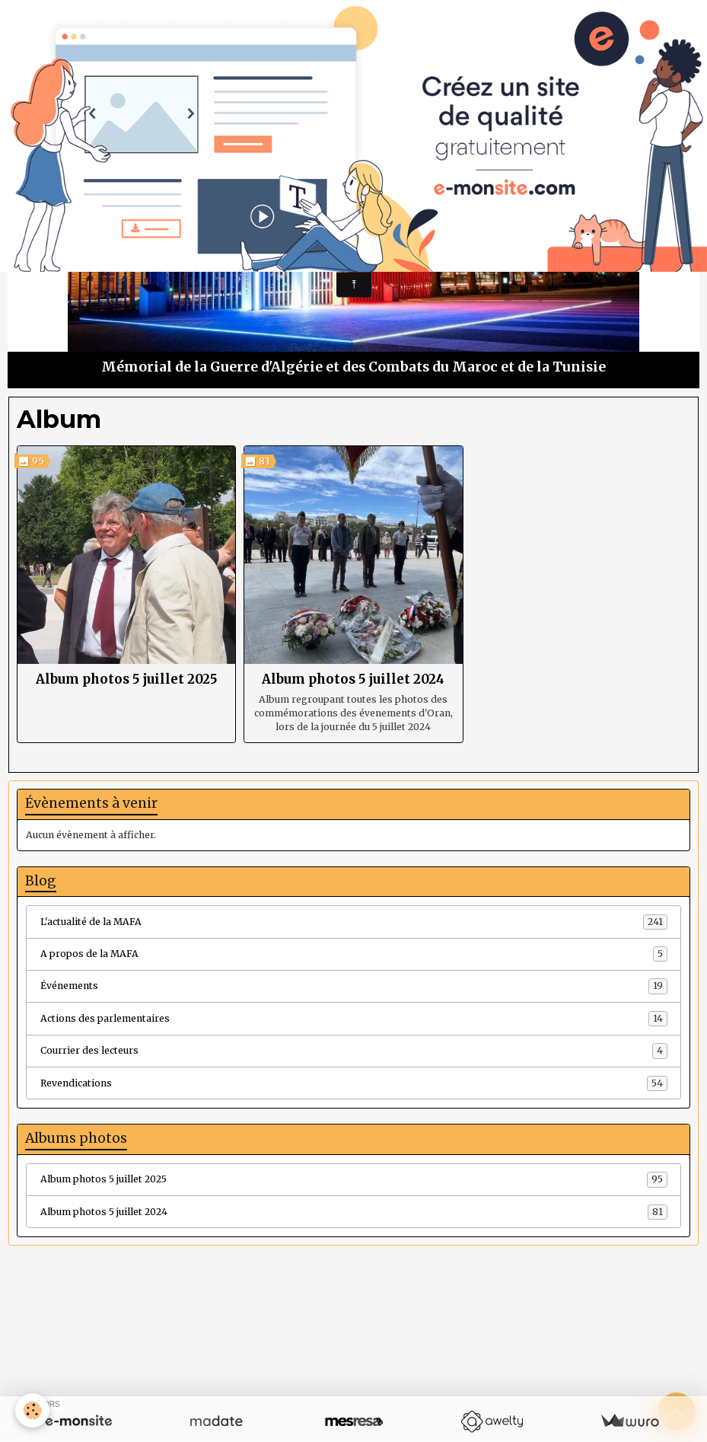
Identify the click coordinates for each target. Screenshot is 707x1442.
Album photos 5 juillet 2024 (353, 679)
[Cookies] (32, 1410)
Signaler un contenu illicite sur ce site (447, 1366)
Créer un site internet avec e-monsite (259, 1366)
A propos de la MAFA (353, 954)
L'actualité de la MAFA (353, 922)
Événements (353, 986)
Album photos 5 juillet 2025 (127, 679)
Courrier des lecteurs (353, 1050)
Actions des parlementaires (353, 1018)
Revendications (353, 1083)
